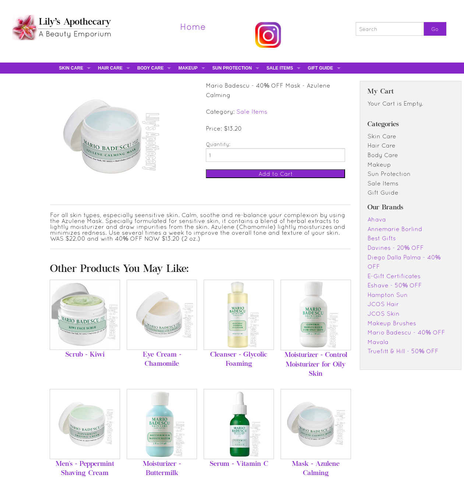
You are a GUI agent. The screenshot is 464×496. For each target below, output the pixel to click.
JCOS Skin (384, 313)
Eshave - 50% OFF (395, 285)
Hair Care (110, 68)
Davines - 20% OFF (396, 247)
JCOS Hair (383, 304)
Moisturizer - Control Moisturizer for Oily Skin (316, 364)
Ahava (377, 219)
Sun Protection (232, 68)
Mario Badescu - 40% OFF (406, 332)
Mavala (378, 342)
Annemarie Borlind (395, 229)
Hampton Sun (388, 294)
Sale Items (280, 68)
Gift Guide (320, 68)
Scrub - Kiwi (85, 355)
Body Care (150, 68)
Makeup (187, 68)
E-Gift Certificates (394, 276)
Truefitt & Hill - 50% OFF (403, 351)
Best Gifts (382, 238)
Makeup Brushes (392, 323)
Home (193, 26)
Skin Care (71, 68)
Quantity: (218, 144)
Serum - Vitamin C (239, 464)
